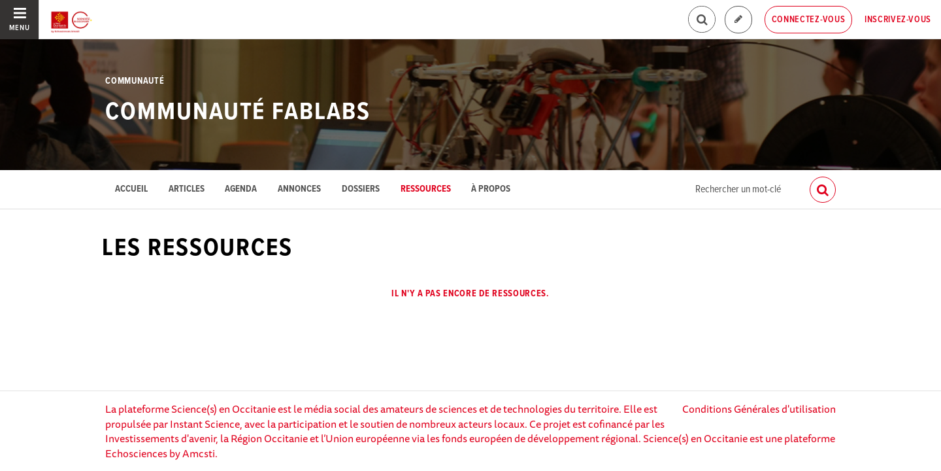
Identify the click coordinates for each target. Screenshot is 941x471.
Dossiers (361, 189)
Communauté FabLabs (237, 112)
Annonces (299, 189)
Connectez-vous (809, 20)
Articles (187, 189)
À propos (490, 189)
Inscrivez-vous (898, 20)
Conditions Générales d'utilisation (759, 408)
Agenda (241, 189)
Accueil (131, 189)
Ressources (426, 189)
